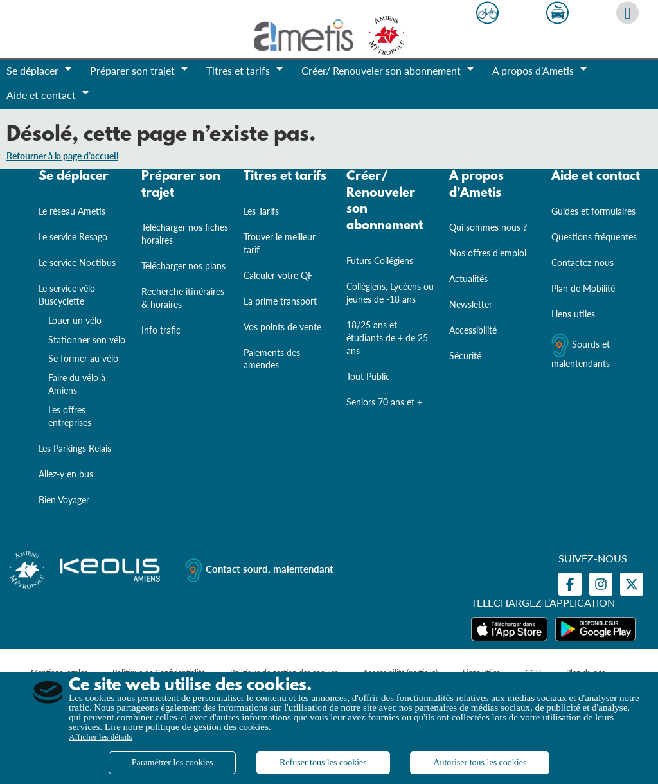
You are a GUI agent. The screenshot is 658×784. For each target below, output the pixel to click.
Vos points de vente (282, 326)
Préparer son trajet (180, 185)
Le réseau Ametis (72, 211)
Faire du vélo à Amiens (76, 384)
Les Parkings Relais (75, 448)
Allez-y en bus (66, 473)
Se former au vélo (83, 358)
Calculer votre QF (278, 275)
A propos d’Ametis (476, 185)
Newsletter (470, 304)
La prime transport (280, 301)
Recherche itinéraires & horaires (182, 298)
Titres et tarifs (285, 177)
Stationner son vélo (86, 339)
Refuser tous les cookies (323, 762)
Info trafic (161, 330)
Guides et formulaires (593, 211)
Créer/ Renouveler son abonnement (384, 201)
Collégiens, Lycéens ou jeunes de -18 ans (390, 293)
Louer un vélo (75, 320)
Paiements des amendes (272, 358)
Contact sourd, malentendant (259, 570)
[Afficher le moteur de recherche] (627, 13)
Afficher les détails (100, 737)
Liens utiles (573, 313)
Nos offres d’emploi (487, 252)
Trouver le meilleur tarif (280, 243)
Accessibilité (473, 330)
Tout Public (368, 376)
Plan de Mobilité (583, 288)
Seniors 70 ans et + (384, 401)
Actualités (468, 278)
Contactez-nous (582, 262)
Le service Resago (73, 236)
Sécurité (465, 355)
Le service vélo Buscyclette (67, 295)
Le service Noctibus (77, 262)
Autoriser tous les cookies (479, 762)
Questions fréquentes (594, 236)
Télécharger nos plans (183, 265)
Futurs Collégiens (379, 260)
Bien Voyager (64, 499)
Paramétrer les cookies (172, 762)
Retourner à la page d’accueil (62, 155)
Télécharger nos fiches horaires (184, 233)
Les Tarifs (261, 211)
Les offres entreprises (69, 416)
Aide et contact (595, 177)
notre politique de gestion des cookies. (197, 727)
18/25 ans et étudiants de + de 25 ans (387, 337)
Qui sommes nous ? (488, 227)
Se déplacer (74, 177)
